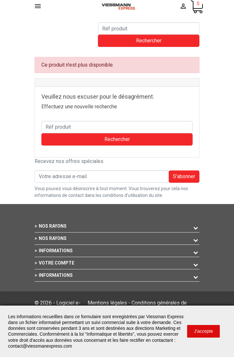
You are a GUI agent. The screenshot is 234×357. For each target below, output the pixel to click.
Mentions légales (107, 303)
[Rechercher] (148, 28)
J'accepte (203, 331)
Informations (56, 250)
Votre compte (56, 262)
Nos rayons (53, 226)
